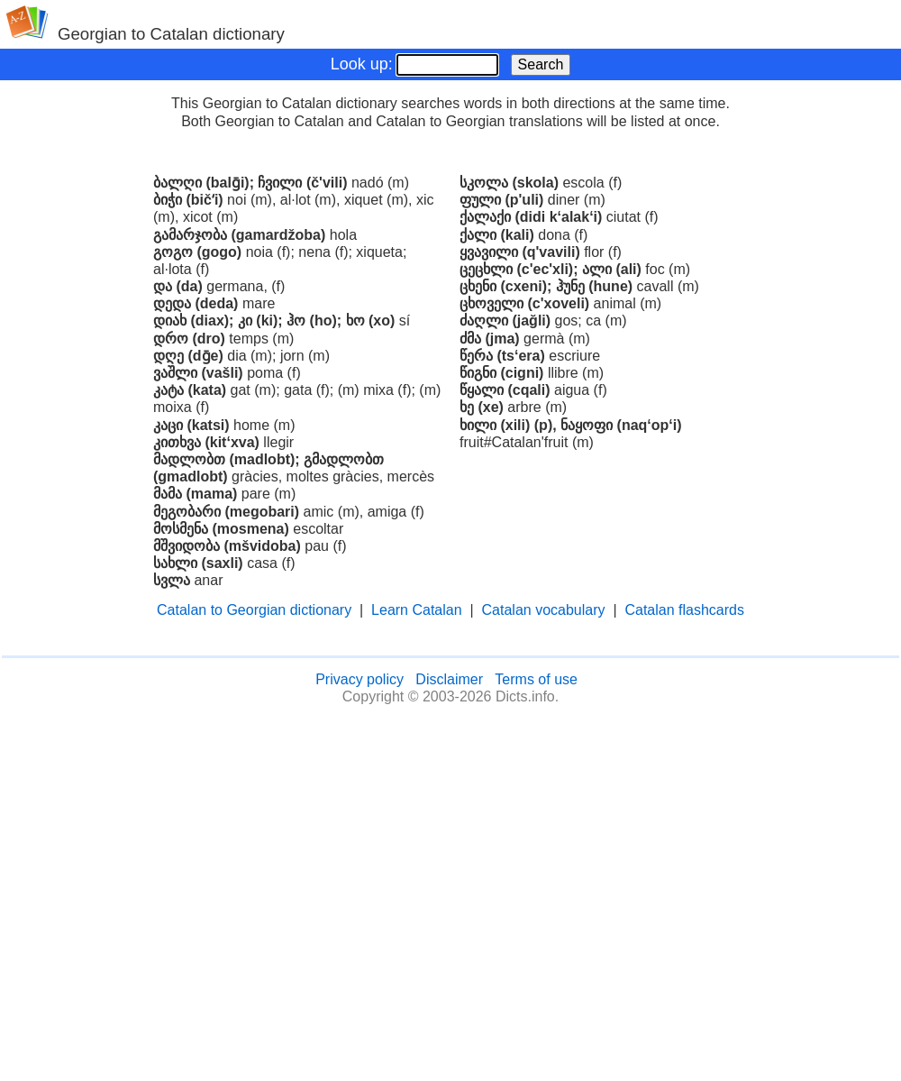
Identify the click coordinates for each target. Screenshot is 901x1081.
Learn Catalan (416, 610)
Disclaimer (449, 679)
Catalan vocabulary (543, 610)
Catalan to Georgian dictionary (254, 610)
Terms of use (536, 679)
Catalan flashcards (684, 610)
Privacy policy (359, 679)
